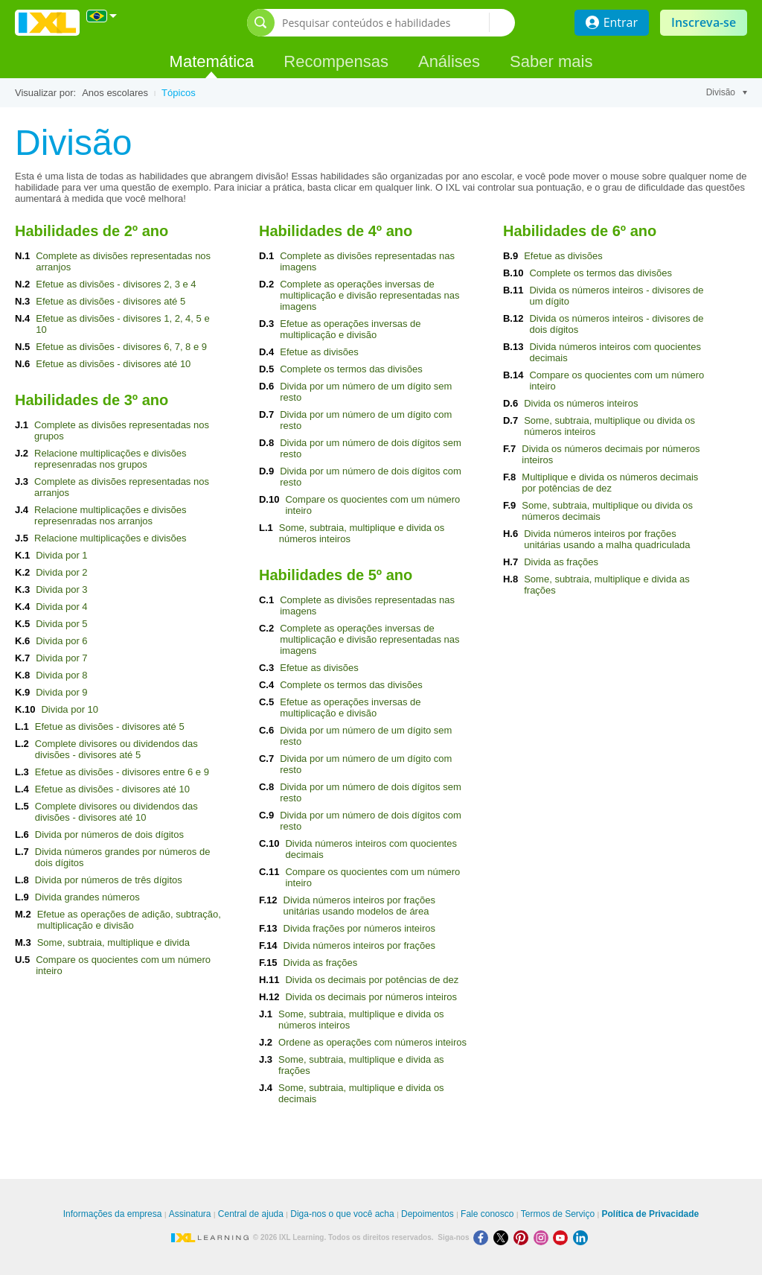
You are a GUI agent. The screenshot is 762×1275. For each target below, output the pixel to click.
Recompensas (336, 61)
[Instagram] (544, 1237)
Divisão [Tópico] (726, 92)
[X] (503, 1237)
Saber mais (551, 61)
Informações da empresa (112, 1214)
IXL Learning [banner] (47, 23)
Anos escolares (115, 92)
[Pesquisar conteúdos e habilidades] (385, 22)
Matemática (212, 61)
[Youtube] (563, 1237)
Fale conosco (487, 1214)
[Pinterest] (523, 1237)
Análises (449, 61)
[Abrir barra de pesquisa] (261, 22)
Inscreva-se (703, 22)
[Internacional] (102, 16)
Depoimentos (427, 1214)
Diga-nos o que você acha (342, 1214)
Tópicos (178, 92)
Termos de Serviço (558, 1214)
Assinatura (190, 1214)
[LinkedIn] (582, 1237)
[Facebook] (483, 1237)
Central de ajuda (251, 1214)
